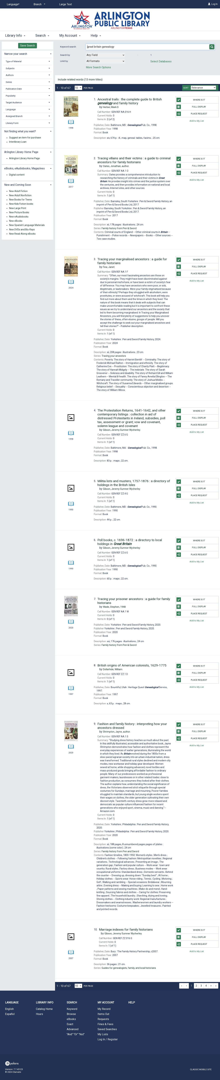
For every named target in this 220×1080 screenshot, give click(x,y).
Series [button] (9, 82)
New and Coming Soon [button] (17, 184)
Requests (103, 1019)
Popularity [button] (10, 95)
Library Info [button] (15, 35)
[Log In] (209, 4)
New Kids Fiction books (21, 204)
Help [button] (96, 35)
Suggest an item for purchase (25, 137)
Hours (39, 1014)
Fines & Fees (105, 1024)
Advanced (72, 1029)
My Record (104, 1009)
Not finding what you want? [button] (20, 131)
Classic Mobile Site (201, 1069)
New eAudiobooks (18, 216)
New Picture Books (19, 212)
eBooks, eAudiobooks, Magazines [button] (24, 168)
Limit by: (64, 61)
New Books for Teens (20, 199)
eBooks (71, 1019)
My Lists (103, 1034)
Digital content (17, 174)
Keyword (72, 1009)
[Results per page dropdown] (78, 88)
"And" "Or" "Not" (76, 1034)
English (9, 1009)
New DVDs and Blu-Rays (22, 229)
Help (131, 1002)
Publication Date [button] (14, 89)
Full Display (191, 107)
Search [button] (42, 35)
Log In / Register (108, 1039)
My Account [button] (69, 35)
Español (10, 1014)
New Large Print (17, 208)
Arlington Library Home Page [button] (21, 152)
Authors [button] (10, 75)
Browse (71, 1014)
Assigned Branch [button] (14, 116)
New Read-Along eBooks (22, 233)
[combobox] (105, 55)
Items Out (103, 1014)
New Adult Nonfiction (20, 195)
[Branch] (39, 4)
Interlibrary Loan (17, 142)
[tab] (27, 53)
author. (116, 166)
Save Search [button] (27, 45)
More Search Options (98, 67)
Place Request (191, 114)
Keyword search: (68, 46)
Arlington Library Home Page (24, 158)
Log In (214, 4)
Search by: (65, 55)
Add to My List (197, 120)
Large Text (65, 4)
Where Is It (190, 100)
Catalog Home (44, 1009)
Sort (185, 88)
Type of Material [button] (14, 61)
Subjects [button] (10, 68)
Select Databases (161, 61)
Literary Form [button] (12, 123)
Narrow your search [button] (15, 53)
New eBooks (15, 221)
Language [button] (11, 109)
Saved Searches (107, 1029)
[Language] (12, 4)
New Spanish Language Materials (27, 225)
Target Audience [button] (14, 102)
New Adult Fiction (18, 191)
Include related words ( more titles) (80, 79)
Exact (70, 1024)
